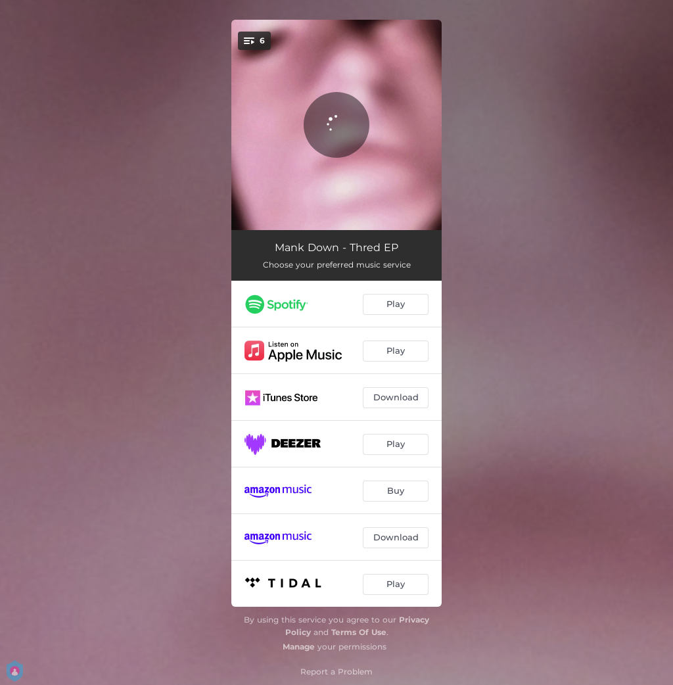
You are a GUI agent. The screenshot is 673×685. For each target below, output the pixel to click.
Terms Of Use (358, 632)
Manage (299, 646)
